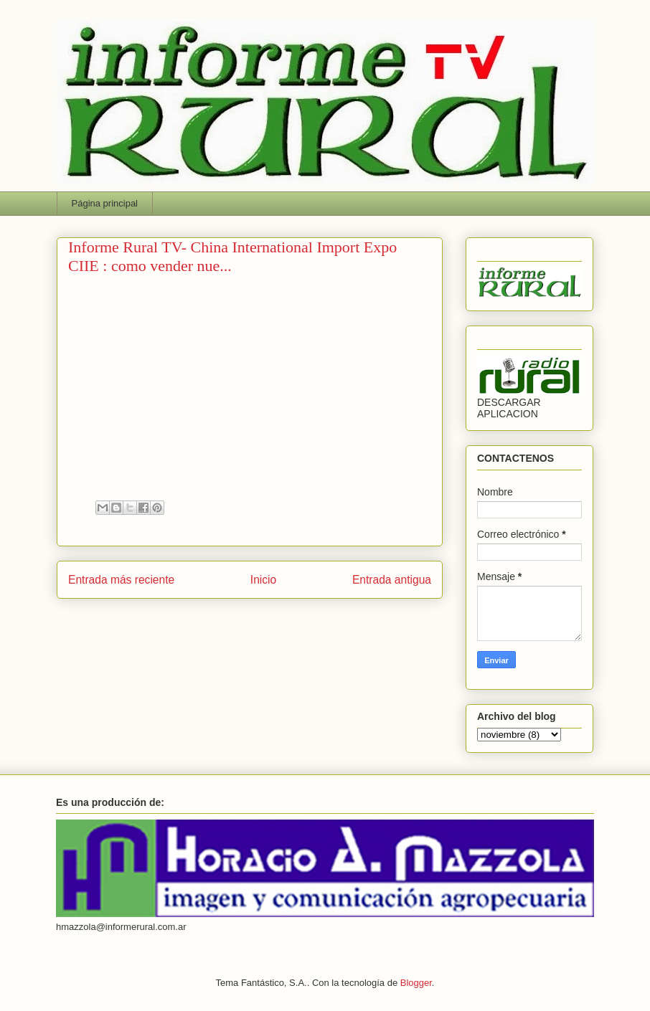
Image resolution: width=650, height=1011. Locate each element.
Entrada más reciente (121, 580)
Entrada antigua (391, 580)
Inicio (263, 580)
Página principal (105, 203)
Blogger (416, 982)
